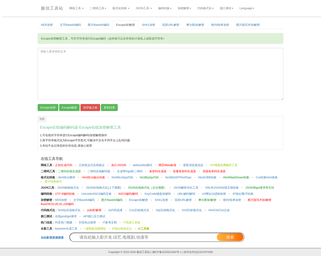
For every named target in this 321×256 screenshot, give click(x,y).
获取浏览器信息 (193, 165)
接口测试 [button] (226, 8)
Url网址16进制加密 (214, 193)
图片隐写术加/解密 (248, 24)
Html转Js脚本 (66, 177)
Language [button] (247, 8)
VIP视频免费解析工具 (223, 165)
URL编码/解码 (186, 193)
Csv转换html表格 (267, 177)
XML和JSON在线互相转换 (222, 187)
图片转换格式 (53, 181)
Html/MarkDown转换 (236, 177)
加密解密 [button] (184, 8)
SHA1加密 (148, 24)
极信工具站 (143, 252)
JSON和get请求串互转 (259, 187)
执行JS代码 (118, 165)
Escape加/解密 (125, 24)
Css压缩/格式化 (139, 210)
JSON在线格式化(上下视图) (103, 187)
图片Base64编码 (98, 24)
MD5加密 (47, 24)
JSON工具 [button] (144, 8)
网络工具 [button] (76, 8)
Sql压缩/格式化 (165, 210)
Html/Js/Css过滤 (218, 210)
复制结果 (109, 107)
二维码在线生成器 (69, 171)
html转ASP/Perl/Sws (178, 177)
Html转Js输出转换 (93, 177)
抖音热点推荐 (87, 222)
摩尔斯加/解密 (195, 24)
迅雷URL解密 (170, 24)
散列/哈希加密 (220, 24)
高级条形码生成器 (214, 171)
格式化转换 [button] (121, 8)
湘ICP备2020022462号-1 (167, 252)
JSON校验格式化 (68, 187)
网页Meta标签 (167, 165)
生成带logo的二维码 (129, 171)
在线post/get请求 (66, 216)
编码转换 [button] (165, 8)
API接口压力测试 (94, 216)
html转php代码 (149, 177)
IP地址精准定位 (122, 228)
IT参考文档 (110, 222)
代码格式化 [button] (205, 8)
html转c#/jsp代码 (122, 177)
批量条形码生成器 (184, 171)
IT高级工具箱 (131, 222)
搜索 (230, 237)
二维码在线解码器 (98, 171)
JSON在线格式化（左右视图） (147, 187)
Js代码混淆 (115, 210)
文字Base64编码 (70, 24)
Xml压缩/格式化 (192, 210)
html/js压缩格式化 (69, 210)
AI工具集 (143, 228)
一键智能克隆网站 (94, 228)
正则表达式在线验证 (92, 165)
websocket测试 (142, 165)
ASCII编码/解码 (128, 193)
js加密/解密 (94, 210)
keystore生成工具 (66, 228)
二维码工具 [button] (98, 8)
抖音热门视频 (63, 222)
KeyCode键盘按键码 (158, 193)
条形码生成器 (157, 171)
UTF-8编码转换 (65, 193)
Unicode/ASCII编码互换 (96, 193)
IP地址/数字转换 (243, 193)
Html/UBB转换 (207, 177)
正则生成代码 (63, 165)
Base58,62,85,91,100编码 (57, 204)
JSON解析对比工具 (186, 187)
